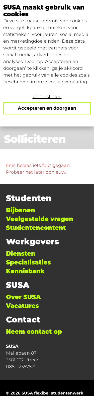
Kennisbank (25, 271)
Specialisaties (28, 262)
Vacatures (22, 305)
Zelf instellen (47, 96)
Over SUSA (23, 297)
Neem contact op (34, 331)
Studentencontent (36, 227)
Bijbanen (20, 210)
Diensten (20, 253)
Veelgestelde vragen (39, 219)
